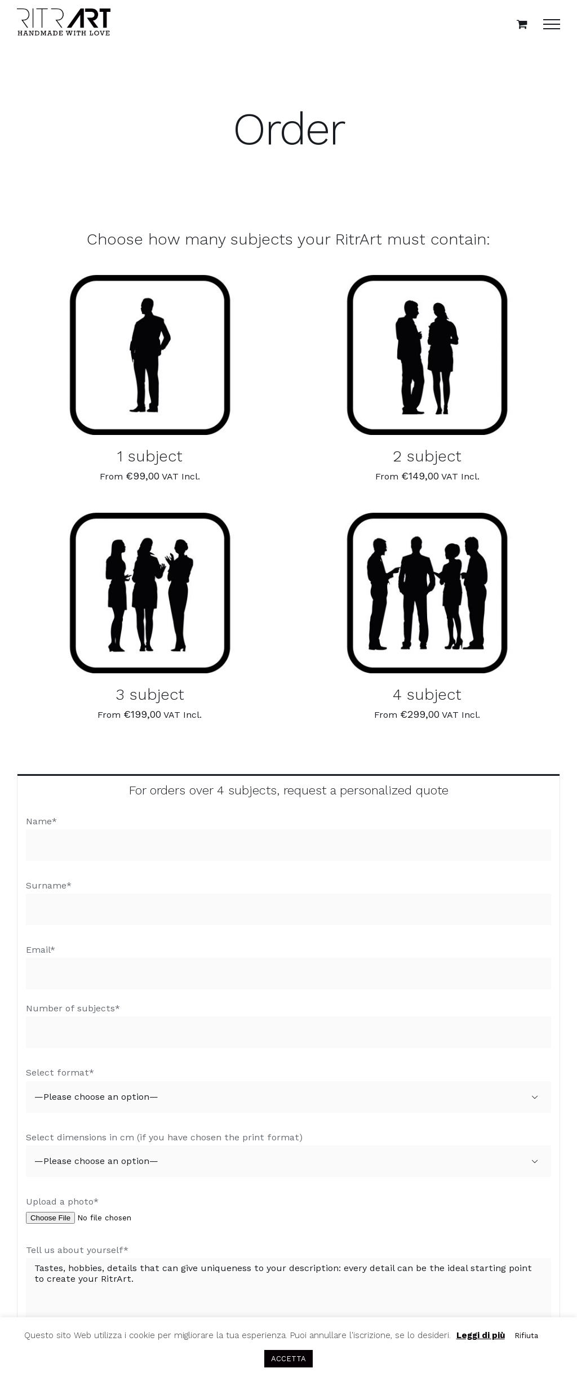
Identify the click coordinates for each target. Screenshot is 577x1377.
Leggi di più (480, 1335)
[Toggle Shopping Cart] (522, 24)
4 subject (427, 694)
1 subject (150, 456)
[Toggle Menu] (551, 24)
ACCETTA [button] (288, 1358)
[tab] (288, 789)
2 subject (427, 456)
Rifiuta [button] (526, 1335)
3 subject (150, 694)
